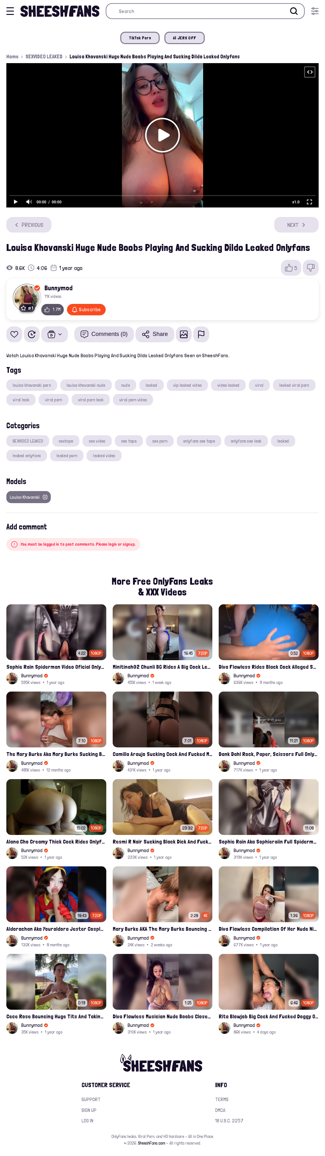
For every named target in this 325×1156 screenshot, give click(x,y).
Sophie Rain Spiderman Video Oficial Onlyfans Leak (56, 666)
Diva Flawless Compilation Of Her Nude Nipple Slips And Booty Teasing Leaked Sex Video (269, 928)
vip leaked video (187, 385)
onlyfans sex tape (199, 440)
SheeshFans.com (151, 1143)
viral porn (53, 399)
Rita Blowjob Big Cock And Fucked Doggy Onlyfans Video (269, 1016)
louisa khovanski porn (32, 385)
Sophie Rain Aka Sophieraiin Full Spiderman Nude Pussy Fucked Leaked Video (269, 841)
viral (259, 385)
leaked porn (66, 455)
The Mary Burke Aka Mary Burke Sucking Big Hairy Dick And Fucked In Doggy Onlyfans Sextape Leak (56, 754)
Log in (87, 1121)
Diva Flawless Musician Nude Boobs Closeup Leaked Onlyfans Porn (163, 1016)
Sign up (89, 1110)
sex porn (159, 440)
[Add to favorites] (14, 334)
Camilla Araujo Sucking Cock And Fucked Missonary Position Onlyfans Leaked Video (163, 754)
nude (125, 385)
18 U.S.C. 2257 (229, 1121)
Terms (222, 1099)
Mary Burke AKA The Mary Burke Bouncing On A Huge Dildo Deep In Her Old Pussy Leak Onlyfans (163, 928)
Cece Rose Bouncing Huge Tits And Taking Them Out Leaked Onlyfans (56, 1016)
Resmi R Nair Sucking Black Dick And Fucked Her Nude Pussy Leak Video (163, 841)
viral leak (21, 399)
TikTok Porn (140, 37)
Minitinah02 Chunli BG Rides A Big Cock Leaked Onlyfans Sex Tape (163, 666)
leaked (151, 385)
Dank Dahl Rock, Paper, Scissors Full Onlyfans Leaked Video (269, 754)
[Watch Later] (32, 334)
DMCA (220, 1110)
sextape (66, 440)
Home (12, 56)
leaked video (104, 455)
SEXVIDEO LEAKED (44, 56)
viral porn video (133, 399)
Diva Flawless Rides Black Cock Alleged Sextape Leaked (269, 666)
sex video (97, 440)
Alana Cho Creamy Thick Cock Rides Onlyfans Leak (56, 841)
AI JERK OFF (184, 37)
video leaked (228, 385)
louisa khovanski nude (86, 385)
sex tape (128, 440)
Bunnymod (58, 288)
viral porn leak (90, 399)
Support (91, 1099)
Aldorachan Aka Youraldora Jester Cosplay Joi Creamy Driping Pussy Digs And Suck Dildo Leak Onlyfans (56, 928)
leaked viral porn (294, 385)
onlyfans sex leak (246, 440)
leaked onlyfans (27, 455)
